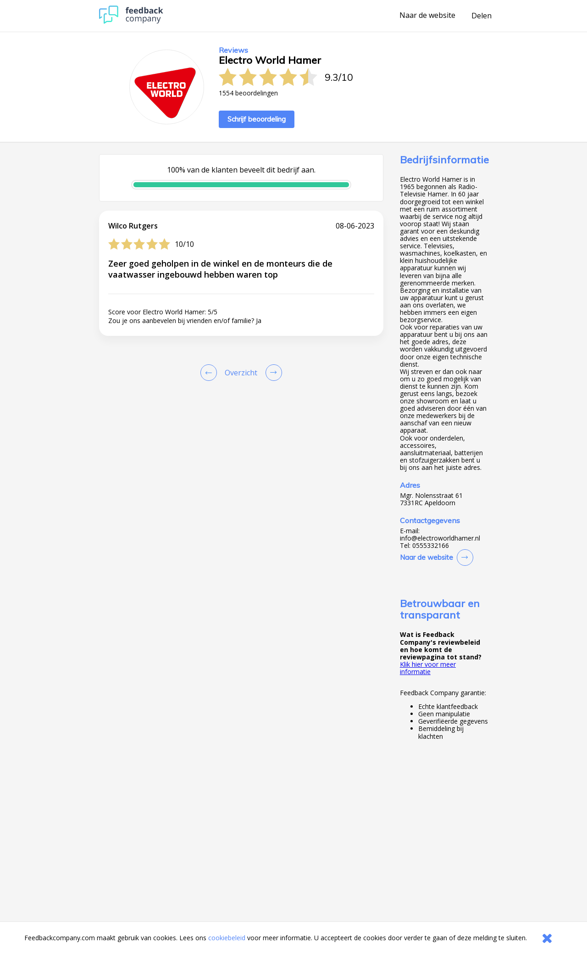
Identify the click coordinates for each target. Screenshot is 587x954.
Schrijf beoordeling (256, 119)
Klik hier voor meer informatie (428, 668)
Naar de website (427, 15)
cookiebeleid (226, 937)
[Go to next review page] (272, 372)
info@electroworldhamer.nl (440, 538)
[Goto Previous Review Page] (210, 372)
